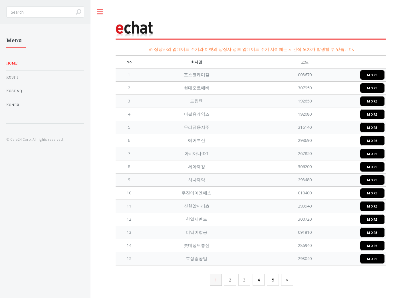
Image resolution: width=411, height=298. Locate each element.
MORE (372, 75)
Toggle (99, 12)
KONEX (13, 105)
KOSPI (12, 77)
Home (12, 63)
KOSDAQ (14, 91)
